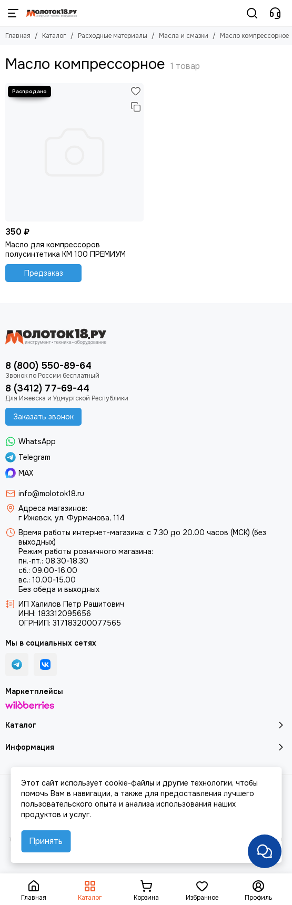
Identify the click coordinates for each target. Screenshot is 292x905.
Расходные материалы (112, 36)
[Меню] (13, 13)
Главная (18, 36)
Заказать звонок (43, 416)
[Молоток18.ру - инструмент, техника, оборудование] (51, 13)
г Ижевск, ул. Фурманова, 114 (71, 517)
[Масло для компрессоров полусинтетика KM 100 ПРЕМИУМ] (74, 152)
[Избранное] (136, 91)
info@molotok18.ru (51, 493)
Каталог (54, 36)
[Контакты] (275, 13)
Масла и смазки (183, 36)
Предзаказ (43, 273)
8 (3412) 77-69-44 (47, 388)
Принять (46, 841)
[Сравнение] (136, 107)
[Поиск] (252, 13)
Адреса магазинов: (52, 508)
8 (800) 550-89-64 (48, 365)
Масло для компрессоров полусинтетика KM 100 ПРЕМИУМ (65, 249)
